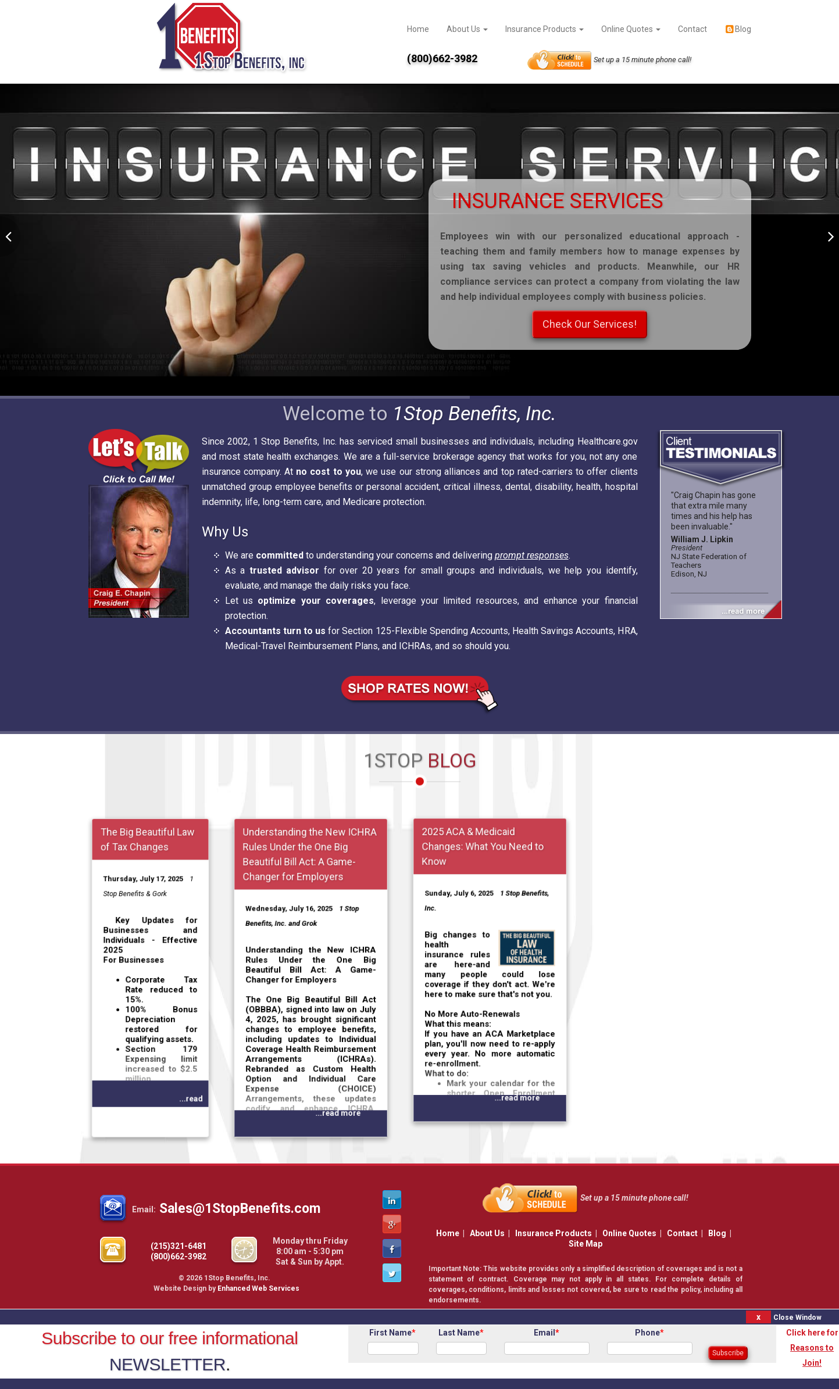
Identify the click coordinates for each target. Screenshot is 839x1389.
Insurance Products (544, 29)
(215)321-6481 (178, 1246)
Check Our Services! (589, 324)
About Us (467, 29)
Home (418, 29)
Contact (692, 29)
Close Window (797, 1317)
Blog (737, 29)
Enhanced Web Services (258, 1288)
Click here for (812, 1347)
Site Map (585, 1243)
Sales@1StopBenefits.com (239, 1208)
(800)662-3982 (178, 1256)
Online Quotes (631, 29)
